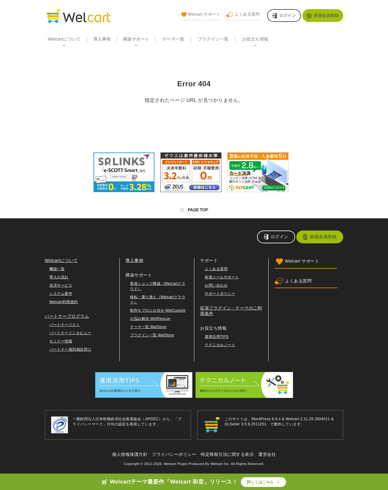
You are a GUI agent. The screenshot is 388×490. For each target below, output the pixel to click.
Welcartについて (64, 39)
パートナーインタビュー (70, 333)
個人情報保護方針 (129, 454)
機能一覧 (57, 269)
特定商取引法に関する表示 (227, 454)
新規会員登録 (326, 15)
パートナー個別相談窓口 (70, 349)
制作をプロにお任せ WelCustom (158, 310)
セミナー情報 (60, 341)
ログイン (287, 15)
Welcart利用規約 (63, 302)
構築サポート (136, 39)
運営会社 (267, 454)
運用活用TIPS (217, 336)
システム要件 (60, 293)
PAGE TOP (194, 209)
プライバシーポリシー (174, 454)
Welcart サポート (200, 14)
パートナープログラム (67, 316)
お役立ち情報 (255, 39)
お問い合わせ (216, 285)
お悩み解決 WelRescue (150, 319)
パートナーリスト (64, 325)
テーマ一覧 (173, 39)
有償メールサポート (222, 277)
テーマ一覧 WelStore (148, 327)
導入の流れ (59, 277)
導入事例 (102, 39)
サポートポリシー (220, 293)
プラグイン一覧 (213, 39)
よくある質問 (242, 14)
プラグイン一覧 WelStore (152, 335)
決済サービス (60, 285)
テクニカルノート (220, 345)
